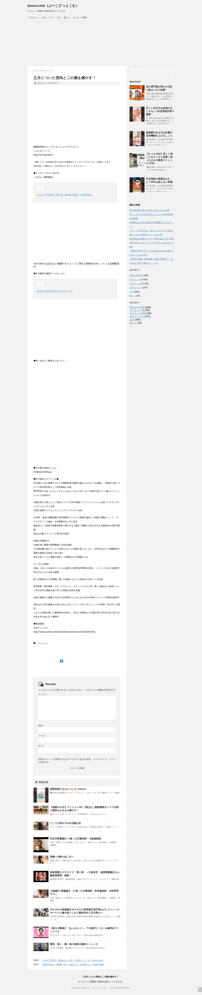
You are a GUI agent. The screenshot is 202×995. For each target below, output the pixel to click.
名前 (41, 725)
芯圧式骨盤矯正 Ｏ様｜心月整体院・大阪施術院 (75, 838)
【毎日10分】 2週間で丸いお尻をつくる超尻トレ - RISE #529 (73, 964)
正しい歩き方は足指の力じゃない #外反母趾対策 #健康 (160, 111)
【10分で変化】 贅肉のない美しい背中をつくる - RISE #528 (72, 960)
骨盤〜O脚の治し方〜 (61, 856)
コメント (42, 694)
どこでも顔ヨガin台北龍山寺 (65, 823)
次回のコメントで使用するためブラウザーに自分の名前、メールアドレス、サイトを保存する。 (77, 760)
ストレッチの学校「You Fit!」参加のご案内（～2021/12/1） (65, 194)
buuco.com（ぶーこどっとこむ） (53, 6)
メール (42, 735)
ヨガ (59, 17)
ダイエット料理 (80, 17)
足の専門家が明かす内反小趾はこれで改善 (149, 210)
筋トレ (67, 17)
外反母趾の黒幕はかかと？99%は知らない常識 (152, 239)
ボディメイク (48, 17)
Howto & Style (136, 275)
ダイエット (34, 17)
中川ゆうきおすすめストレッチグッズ (54, 291)
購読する (136, 70)
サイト (41, 746)
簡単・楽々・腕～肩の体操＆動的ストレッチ (74, 944)
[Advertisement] (101, 44)
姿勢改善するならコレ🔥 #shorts (68, 789)
